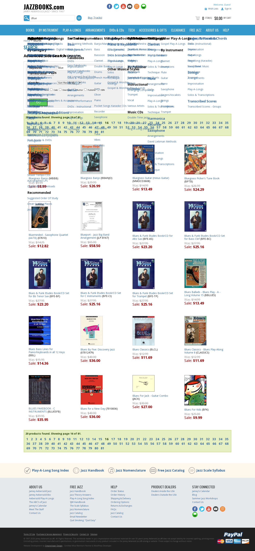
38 (40, 127)
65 (208, 127)
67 (220, 127)
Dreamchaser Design (53, 545)
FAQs (113, 509)
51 (121, 127)
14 (94, 123)
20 (132, 123)
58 (164, 127)
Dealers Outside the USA (164, 494)
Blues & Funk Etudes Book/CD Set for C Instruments (101, 294)
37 (34, 127)
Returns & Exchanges (121, 505)
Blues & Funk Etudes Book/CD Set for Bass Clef (204, 237)
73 (53, 132)
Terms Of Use (29, 534)
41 (59, 127)
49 (109, 127)
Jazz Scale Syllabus (210, 470)
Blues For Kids (192, 409)
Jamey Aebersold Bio (40, 494)
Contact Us (34, 513)
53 (134, 127)
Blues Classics (140, 349)
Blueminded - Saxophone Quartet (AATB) (48, 236)
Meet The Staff (36, 509)
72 (47, 132)
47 (96, 127)
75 (65, 132)
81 (102, 132)
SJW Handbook (77, 502)
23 (151, 123)
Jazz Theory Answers (80, 494)
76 (71, 132)
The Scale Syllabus (79, 505)
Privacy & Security (70, 534)
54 (140, 127)
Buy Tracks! (95, 17)
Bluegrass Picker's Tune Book (201, 178)
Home (27, 40)
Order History (118, 494)
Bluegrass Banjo (38, 178)
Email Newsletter (78, 516)
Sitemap (93, 534)
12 (81, 123)
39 (47, 127)
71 (40, 132)
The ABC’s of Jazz (38, 502)
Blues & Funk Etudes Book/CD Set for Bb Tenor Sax (49, 294)
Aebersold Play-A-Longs (41, 498)
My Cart (227, 17)
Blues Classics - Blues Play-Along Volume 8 (203, 351)
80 (96, 132)
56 (152, 127)
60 (177, 127)
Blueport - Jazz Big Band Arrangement (95, 236)
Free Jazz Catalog (171, 470)
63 (196, 127)
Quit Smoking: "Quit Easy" (83, 520)
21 (138, 123)
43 (71, 127)
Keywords (35, 68)
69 (28, 132)
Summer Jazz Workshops (205, 498)
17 (113, 123)
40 (53, 127)
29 (189, 123)
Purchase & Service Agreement (49, 534)
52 (127, 127)
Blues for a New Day (93, 408)
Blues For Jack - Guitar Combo (150, 395)
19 (126, 123)
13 (88, 123)
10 (68, 123)
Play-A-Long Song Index (50, 470)
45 (84, 127)
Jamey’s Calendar (38, 505)
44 (78, 127)
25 (163, 123)
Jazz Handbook (92, 470)
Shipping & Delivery (121, 498)
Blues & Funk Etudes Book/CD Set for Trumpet (152, 294)
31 (201, 123)
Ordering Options (120, 502)
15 (100, 123)
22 (144, 123)
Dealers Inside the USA (163, 491)
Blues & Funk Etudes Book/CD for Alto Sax (152, 237)
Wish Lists (213, 8)
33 (214, 123)
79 (90, 132)
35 (227, 123)
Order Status (117, 491)
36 (28, 127)
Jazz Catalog (76, 513)
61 (183, 127)
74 (59, 132)
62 (189, 127)
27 (176, 123)
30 (195, 123)
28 (182, 123)
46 (90, 127)
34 (220, 123)
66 (214, 127)
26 (170, 123)
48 (103, 127)
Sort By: (34, 82)
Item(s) (208, 17)
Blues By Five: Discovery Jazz (98, 349)
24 (157, 123)
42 (65, 127)
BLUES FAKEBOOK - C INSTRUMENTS (42, 410)
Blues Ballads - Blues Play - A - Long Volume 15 (202, 293)
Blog (194, 494)
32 (208, 123)
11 (75, 123)
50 (115, 127)
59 (171, 127)
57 (158, 127)
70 (34, 132)
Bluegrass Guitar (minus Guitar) (150, 178)
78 (84, 132)
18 (119, 123)
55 (146, 127)
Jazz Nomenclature (131, 470)
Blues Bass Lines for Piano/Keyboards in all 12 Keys (47, 350)
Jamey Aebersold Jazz (40, 491)
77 (78, 132)
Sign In (228, 8)
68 (227, 127)
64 (202, 127)
